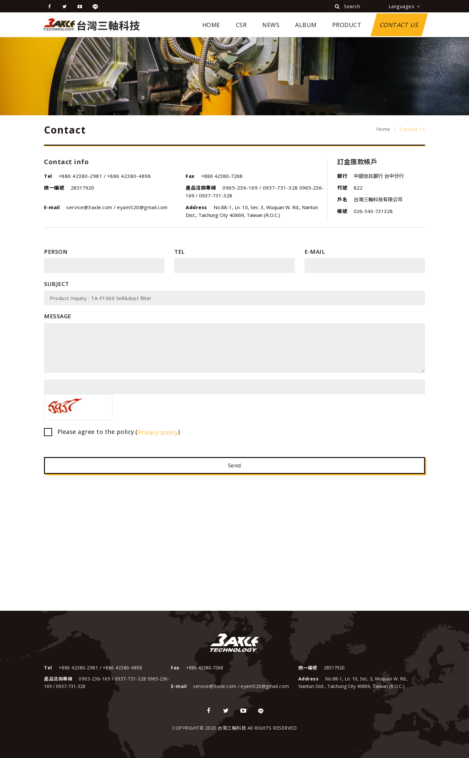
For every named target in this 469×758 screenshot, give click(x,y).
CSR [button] (241, 25)
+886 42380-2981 (81, 176)
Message (57, 316)
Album (306, 25)
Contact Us (399, 25)
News (270, 25)
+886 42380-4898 (129, 176)
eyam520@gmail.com (142, 207)
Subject (56, 284)
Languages (404, 6)
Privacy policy (158, 432)
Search (347, 6)
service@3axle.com (90, 207)
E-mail (315, 251)
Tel (179, 251)
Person (55, 251)
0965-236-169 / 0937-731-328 (260, 187)
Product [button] (347, 25)
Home (211, 25)
